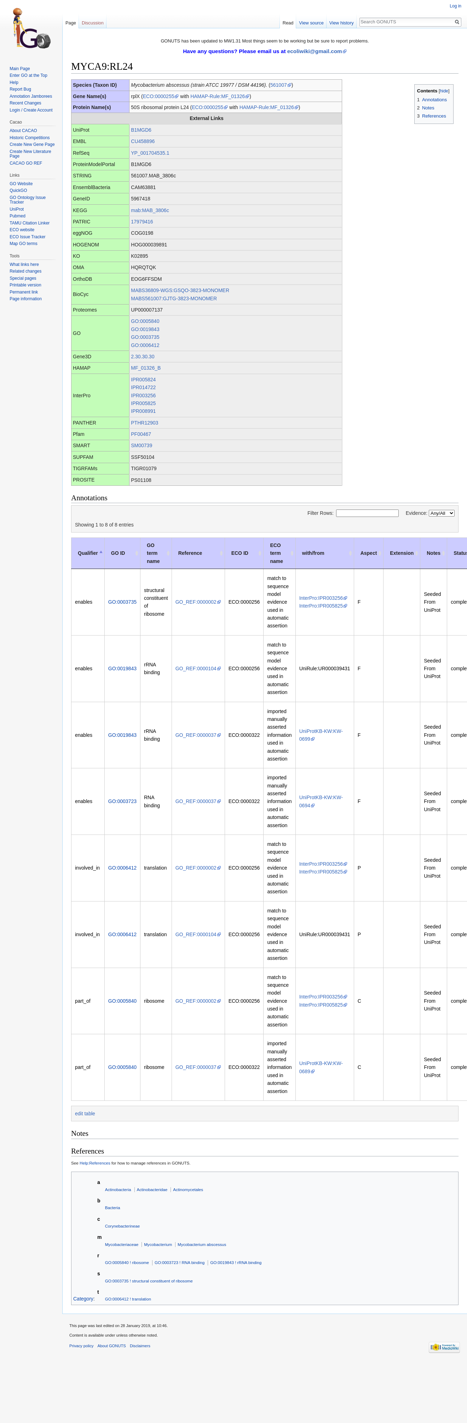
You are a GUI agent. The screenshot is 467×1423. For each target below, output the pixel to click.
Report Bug (20, 89)
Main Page (20, 68)
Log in (455, 6)
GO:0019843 (145, 329)
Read (288, 22)
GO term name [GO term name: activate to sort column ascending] (153, 553)
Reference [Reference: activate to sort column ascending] (190, 553)
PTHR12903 (144, 423)
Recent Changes (25, 103)
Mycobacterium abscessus (202, 1244)
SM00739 (141, 445)
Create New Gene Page (32, 144)
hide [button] (444, 91)
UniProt (17, 209)
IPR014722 (143, 387)
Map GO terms (24, 243)
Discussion (93, 22)
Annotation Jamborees (31, 96)
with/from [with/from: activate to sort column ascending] (313, 553)
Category (83, 1299)
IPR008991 (143, 411)
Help (14, 82)
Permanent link (24, 292)
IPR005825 (143, 403)
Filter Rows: (353, 513)
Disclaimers (140, 1346)
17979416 (142, 221)
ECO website (22, 229)
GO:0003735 (145, 337)
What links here (24, 264)
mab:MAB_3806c (150, 210)
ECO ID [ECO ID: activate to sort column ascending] (239, 553)
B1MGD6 (141, 130)
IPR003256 (143, 395)
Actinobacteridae (152, 1189)
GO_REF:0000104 (196, 668)
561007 (278, 85)
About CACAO (23, 130)
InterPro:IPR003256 (321, 598)
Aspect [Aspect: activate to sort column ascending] (369, 553)
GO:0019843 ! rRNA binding (235, 1262)
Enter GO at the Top (28, 75)
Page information (26, 298)
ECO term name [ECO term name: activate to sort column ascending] (276, 553)
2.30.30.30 (142, 356)
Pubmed (17, 216)
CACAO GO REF (26, 163)
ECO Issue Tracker (27, 236)
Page (70, 22)
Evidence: (430, 513)
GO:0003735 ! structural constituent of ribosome (149, 1281)
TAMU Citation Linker (30, 223)
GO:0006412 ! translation (128, 1299)
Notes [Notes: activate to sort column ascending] (433, 553)
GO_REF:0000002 (196, 602)
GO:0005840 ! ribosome (127, 1262)
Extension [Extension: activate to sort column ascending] (402, 553)
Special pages (23, 278)
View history (341, 22)
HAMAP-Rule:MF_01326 (217, 96)
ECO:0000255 (158, 96)
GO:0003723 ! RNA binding (179, 1262)
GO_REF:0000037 (196, 735)
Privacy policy (81, 1346)
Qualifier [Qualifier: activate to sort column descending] (88, 553)
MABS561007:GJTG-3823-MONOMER (174, 298)
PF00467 (141, 434)
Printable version (25, 285)
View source (311, 22)
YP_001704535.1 (150, 153)
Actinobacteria (118, 1189)
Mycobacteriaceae (122, 1244)
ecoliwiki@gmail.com (314, 51)
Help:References (95, 1163)
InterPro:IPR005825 (321, 606)
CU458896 (143, 141)
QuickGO (18, 190)
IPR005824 (143, 379)
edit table (85, 1113)
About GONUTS (112, 1346)
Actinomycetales (188, 1189)
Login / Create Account (31, 110)
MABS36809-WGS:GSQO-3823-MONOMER (180, 290)
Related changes (25, 271)
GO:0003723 (122, 801)
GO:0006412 (145, 345)
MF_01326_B (146, 368)
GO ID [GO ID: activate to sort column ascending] (118, 553)
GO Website (21, 183)
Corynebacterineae (122, 1226)
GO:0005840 (145, 321)
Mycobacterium (158, 1244)
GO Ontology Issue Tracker (28, 200)
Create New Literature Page (30, 154)
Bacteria (112, 1207)
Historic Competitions (30, 137)
